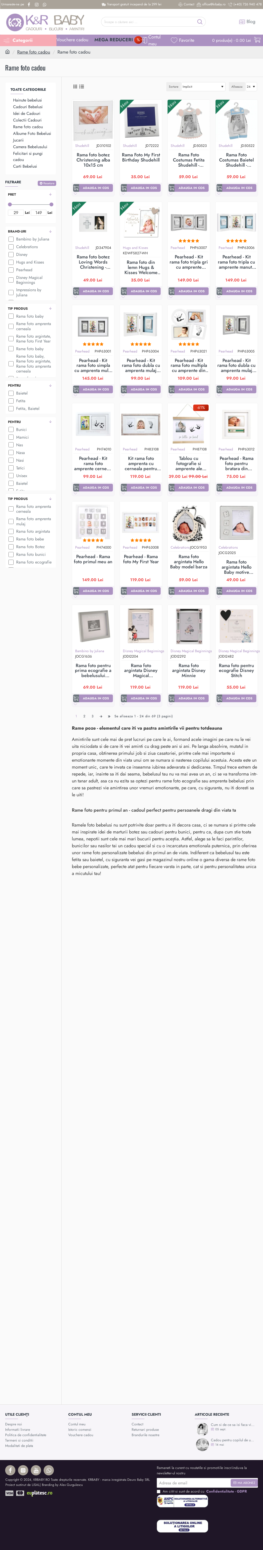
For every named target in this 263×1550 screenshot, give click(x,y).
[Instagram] (37, 4)
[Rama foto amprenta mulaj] (11, 521)
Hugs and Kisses (135, 247)
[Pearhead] (11, 270)
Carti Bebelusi (25, 166)
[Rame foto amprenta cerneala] (11, 326)
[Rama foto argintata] (11, 531)
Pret (12, 194)
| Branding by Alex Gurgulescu (61, 1484)
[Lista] (81, 87)
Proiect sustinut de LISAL (22, 1484)
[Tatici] (11, 467)
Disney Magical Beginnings (143, 650)
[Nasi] (11, 460)
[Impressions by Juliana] (11, 292)
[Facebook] (29, 4)
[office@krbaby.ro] (211, 4)
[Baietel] (11, 393)
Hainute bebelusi (27, 100)
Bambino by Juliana (89, 650)
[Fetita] (11, 401)
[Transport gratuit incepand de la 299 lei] (131, 4)
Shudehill (82, 145)
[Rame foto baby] (11, 348)
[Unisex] (11, 475)
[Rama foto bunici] (11, 554)
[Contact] (186, 4)
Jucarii (18, 140)
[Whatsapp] (45, 4)
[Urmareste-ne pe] (12, 4)
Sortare (173, 86)
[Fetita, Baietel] (11, 408)
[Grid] (75, 87)
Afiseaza (236, 86)
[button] (93, 188)
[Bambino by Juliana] (11, 239)
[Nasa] (11, 452)
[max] (39, 213)
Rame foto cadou (33, 52)
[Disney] (11, 254)
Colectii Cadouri (27, 120)
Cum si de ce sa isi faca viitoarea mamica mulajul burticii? (233, 1425)
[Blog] (247, 22)
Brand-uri (17, 231)
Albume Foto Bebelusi (32, 133)
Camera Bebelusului (30, 147)
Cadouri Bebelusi (28, 107)
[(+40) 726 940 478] (245, 4)
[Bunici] (11, 429)
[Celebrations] (11, 246)
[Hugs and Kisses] (11, 262)
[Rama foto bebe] (11, 539)
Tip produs (18, 308)
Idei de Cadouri (26, 113)
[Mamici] (11, 437)
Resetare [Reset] (48, 183)
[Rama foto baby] (11, 316)
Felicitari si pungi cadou (28, 156)
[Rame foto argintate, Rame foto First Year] (11, 338)
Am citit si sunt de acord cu (202, 1491)
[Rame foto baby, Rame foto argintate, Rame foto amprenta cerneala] (11, 363)
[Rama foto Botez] (11, 546)
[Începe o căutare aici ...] (200, 22)
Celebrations (180, 547)
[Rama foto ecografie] (11, 562)
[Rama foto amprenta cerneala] (11, 508)
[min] (16, 213)
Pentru (14, 385)
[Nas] (11, 444)
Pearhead (178, 247)
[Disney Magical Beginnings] (11, 280)
